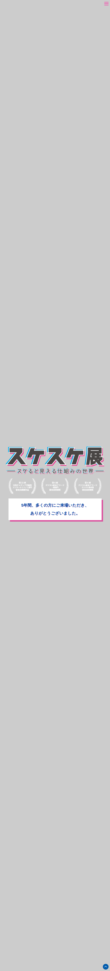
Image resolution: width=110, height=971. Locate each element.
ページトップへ (106, 967)
